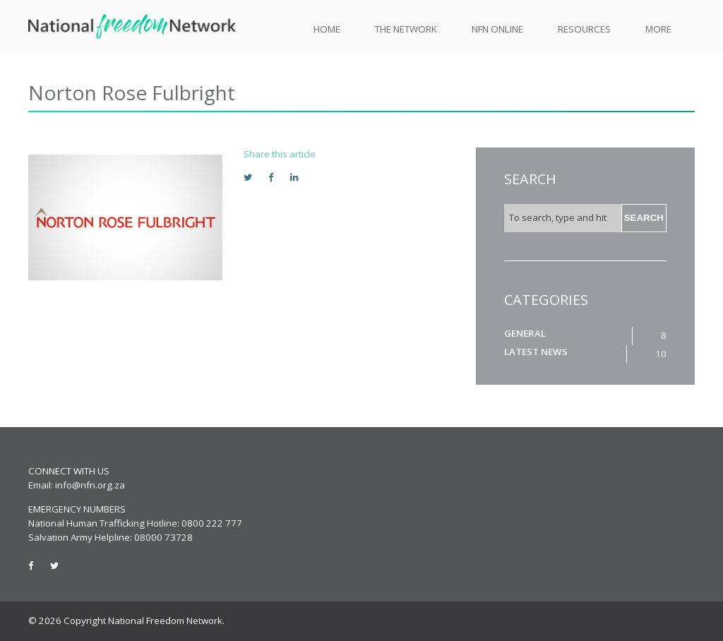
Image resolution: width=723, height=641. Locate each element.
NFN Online (497, 29)
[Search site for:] (562, 218)
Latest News (536, 351)
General (525, 333)
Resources (584, 29)
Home (326, 29)
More (658, 29)
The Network (406, 29)
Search (644, 217)
